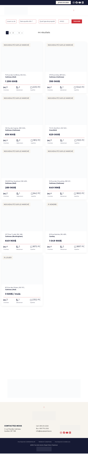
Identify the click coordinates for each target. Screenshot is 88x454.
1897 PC (80, 246)
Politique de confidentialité (26, 442)
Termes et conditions (45, 442)
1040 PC (80, 87)
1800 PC (80, 193)
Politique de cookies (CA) (62, 442)
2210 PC (37, 87)
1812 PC (37, 140)
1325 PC (81, 140)
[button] (74, 10)
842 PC (37, 193)
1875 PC (37, 246)
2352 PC (36, 300)
